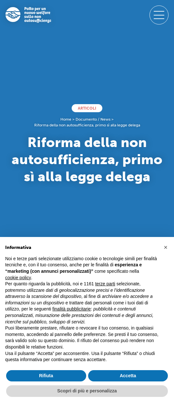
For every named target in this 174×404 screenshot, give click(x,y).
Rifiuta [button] (46, 375)
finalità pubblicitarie (71, 308)
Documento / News (93, 119)
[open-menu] (159, 15)
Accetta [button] (128, 375)
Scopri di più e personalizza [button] (87, 390)
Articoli (87, 108)
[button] (165, 247)
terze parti (105, 283)
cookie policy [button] (18, 277)
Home (65, 119)
